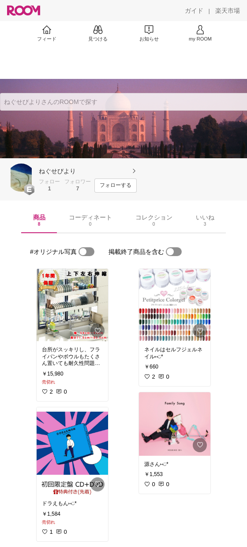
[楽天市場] (227, 11)
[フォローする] (115, 186)
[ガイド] (194, 11)
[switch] (86, 251)
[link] (72, 305)
